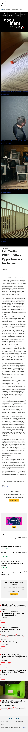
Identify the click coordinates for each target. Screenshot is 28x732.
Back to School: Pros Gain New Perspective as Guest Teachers (14, 671)
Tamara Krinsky (8, 267)
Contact (3, 724)
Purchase (24, 14)
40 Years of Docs (20, 635)
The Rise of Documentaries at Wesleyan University (13, 702)
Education (4, 486)
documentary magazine (20, 708)
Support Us (19, 721)
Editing (9, 663)
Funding (8, 486)
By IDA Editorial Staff (5, 631)
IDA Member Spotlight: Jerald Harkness (11, 546)
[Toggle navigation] (26, 3)
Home (2, 9)
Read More (5, 541)
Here (14, 527)
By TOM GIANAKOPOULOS (7, 705)
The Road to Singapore (11, 642)
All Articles (4, 14)
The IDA (2, 721)
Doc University (4, 708)
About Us (12, 721)
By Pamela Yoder (4, 660)
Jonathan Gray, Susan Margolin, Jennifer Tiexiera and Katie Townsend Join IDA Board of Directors (13, 563)
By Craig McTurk (4, 644)
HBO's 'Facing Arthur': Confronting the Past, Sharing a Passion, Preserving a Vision (14, 656)
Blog (7, 721)
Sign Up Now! (14, 500)
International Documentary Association (3, 3)
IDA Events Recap (11, 635)
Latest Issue (17, 14)
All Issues (11, 14)
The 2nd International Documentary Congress (11, 628)
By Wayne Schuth (4, 674)
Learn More (14, 594)
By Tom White (3, 617)
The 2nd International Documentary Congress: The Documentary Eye (13, 613)
